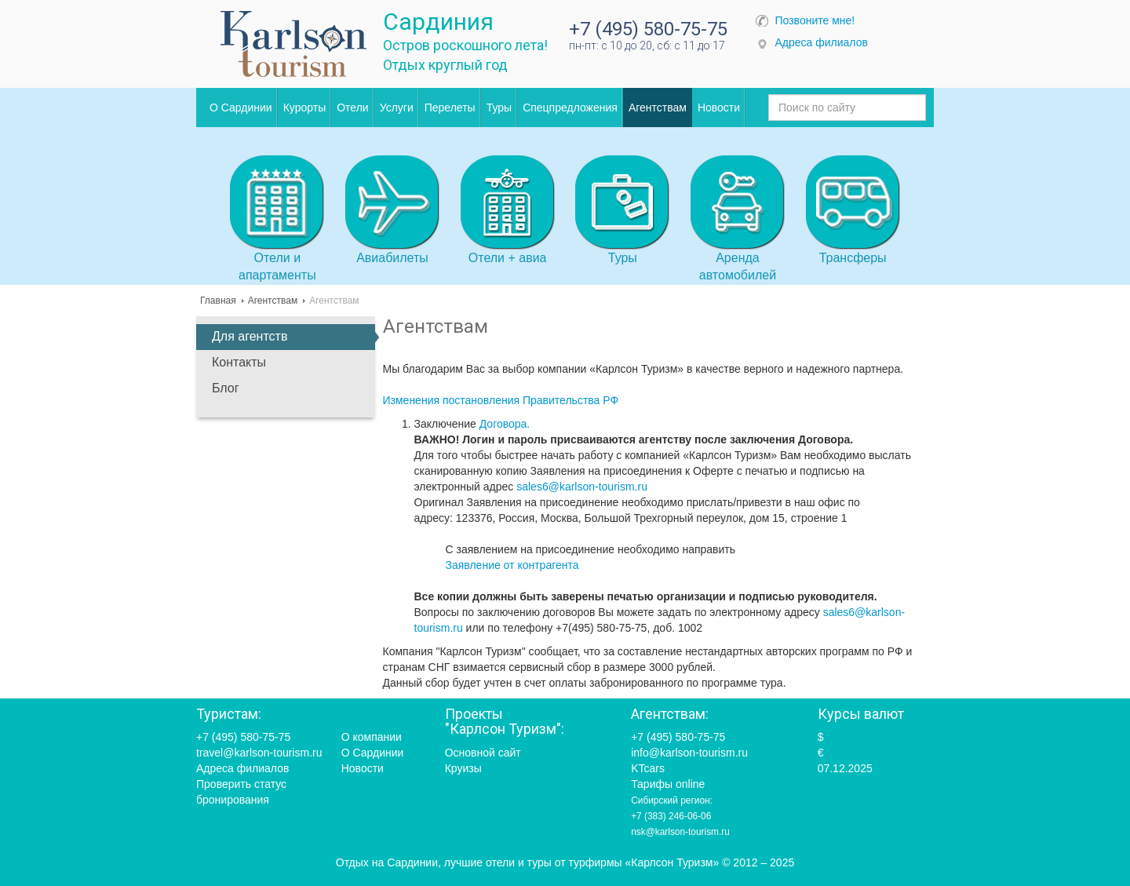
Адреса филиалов (821, 42)
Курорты (304, 107)
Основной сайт (483, 752)
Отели (352, 107)
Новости (719, 107)
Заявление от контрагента (512, 565)
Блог (225, 388)
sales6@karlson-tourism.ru (581, 486)
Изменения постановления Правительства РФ (501, 400)
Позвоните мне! (815, 20)
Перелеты (450, 107)
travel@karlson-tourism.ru (259, 752)
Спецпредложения (570, 107)
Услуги (397, 107)
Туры (499, 107)
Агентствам (658, 107)
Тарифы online (668, 784)
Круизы (463, 768)
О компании (371, 737)
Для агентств (249, 336)
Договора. (504, 423)
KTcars (648, 768)
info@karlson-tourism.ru (689, 752)
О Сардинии (241, 107)
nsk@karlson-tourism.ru (680, 831)
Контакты (239, 362)
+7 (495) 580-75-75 (648, 29)
